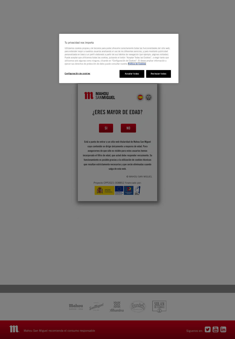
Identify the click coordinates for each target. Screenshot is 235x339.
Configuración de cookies (77, 73)
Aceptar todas (132, 73)
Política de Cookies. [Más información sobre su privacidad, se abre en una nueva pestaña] (137, 64)
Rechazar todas (158, 73)
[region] (118, 58)
